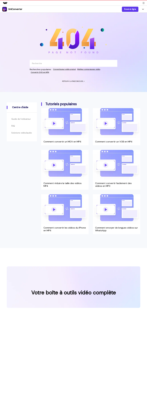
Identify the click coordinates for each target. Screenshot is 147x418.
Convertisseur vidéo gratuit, (66, 69)
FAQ (13, 129)
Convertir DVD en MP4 (41, 72)
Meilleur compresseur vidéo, (94, 69)
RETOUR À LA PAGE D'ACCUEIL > (74, 81)
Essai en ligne (130, 9)
